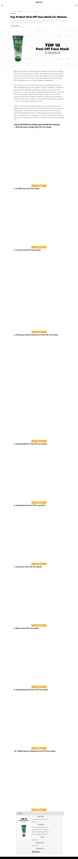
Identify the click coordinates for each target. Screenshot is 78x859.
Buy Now (39, 186)
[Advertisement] (39, 316)
